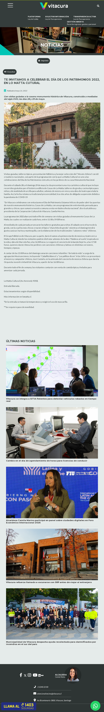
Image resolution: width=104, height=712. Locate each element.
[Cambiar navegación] (7, 6)
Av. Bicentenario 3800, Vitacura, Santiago (54, 700)
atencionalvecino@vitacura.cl (49, 693)
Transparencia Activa (84, 18)
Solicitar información (57, 18)
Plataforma (34, 18)
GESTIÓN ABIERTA (81, 23)
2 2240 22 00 (42, 687)
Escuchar (9, 72)
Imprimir (43, 61)
